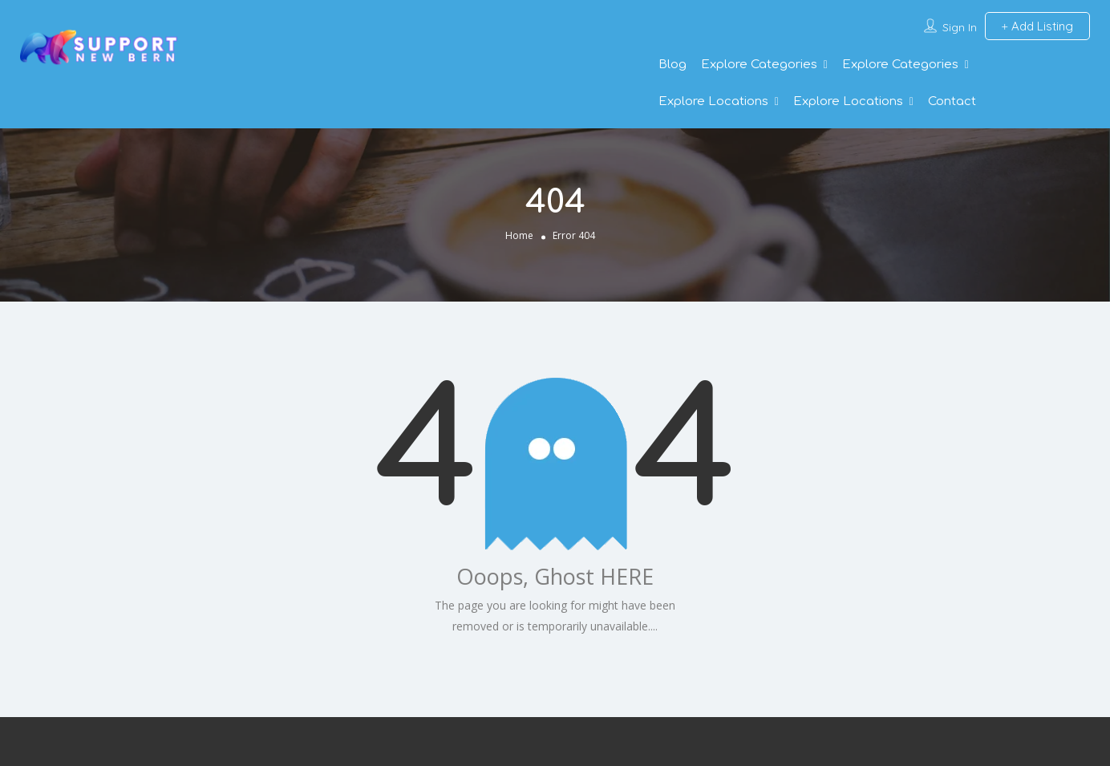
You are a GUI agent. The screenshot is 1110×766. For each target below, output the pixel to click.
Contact (952, 101)
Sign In (959, 27)
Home (519, 235)
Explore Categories (759, 64)
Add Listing (1037, 26)
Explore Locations (713, 101)
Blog (672, 64)
